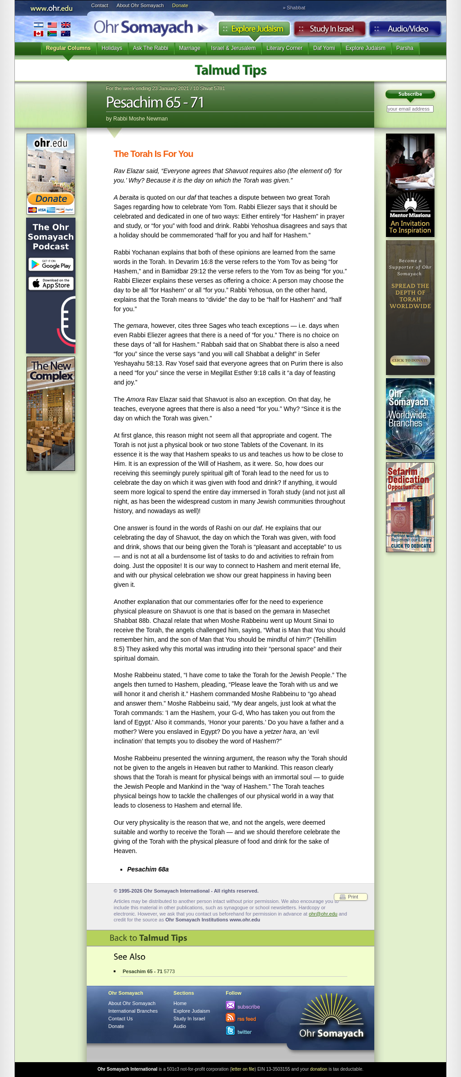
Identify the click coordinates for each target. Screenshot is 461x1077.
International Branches (52, 29)
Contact (99, 5)
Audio (405, 31)
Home (179, 1003)
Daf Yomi (324, 48)
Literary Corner (284, 48)
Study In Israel (189, 1018)
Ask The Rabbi (150, 48)
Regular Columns (68, 48)
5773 (149, 971)
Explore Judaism (254, 31)
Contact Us (120, 1018)
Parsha (404, 48)
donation (318, 1069)
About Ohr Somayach (140, 5)
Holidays (112, 48)
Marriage (189, 48)
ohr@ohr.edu (323, 913)
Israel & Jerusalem (233, 48)
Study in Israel (330, 31)
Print (353, 896)
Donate (180, 5)
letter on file (243, 1069)
